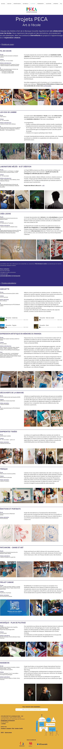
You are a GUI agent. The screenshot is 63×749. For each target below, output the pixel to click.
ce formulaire (47, 85)
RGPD (2, 732)
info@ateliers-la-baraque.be (8, 720)
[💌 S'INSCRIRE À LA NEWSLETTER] (31, 709)
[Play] (6, 319)
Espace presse (8, 732)
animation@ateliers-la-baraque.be (10, 275)
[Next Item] (60, 379)
